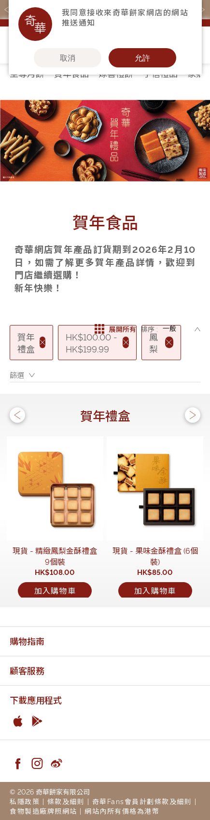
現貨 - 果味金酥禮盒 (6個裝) (155, 556)
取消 (67, 57)
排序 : (149, 328)
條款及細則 (66, 801)
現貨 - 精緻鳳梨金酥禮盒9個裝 (55, 556)
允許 (142, 57)
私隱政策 (25, 801)
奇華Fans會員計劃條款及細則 (142, 801)
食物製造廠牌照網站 (43, 810)
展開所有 (115, 329)
